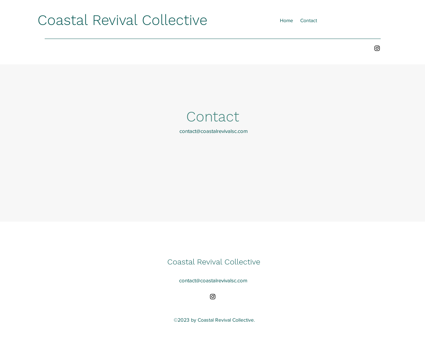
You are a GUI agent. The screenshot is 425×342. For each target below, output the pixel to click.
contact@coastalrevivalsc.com (213, 131)
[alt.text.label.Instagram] (377, 48)
